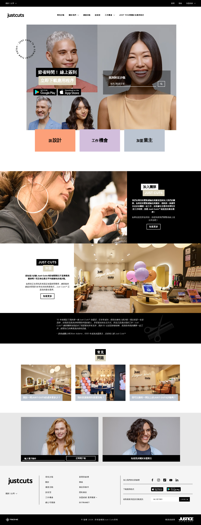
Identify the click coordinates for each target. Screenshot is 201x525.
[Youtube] (170, 480)
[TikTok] (164, 480)
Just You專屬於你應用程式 (131, 15)
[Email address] (165, 499)
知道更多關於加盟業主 (141, 458)
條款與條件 (84, 487)
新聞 (172, 3)
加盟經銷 (87, 497)
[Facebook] (152, 480)
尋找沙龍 (60, 15)
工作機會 (108, 15)
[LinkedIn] (177, 480)
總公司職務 (50, 502)
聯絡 (180, 3)
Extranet (84, 502)
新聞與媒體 (84, 477)
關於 (47, 482)
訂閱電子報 (81, 458)
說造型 (97, 15)
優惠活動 (86, 15)
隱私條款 (83, 492)
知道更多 (153, 226)
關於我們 (72, 15)
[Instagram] (158, 480)
